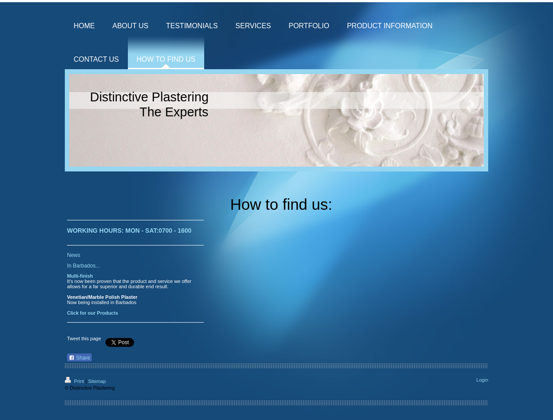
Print (75, 381)
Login (482, 380)
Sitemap (97, 381)
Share (79, 358)
